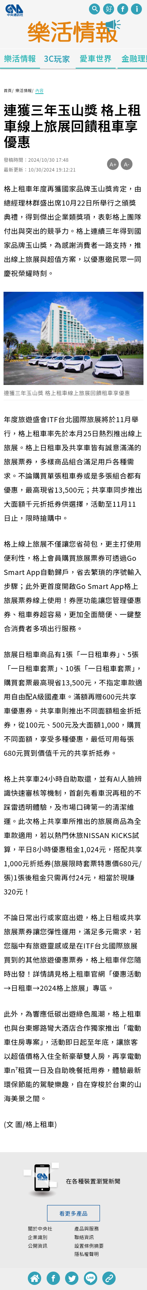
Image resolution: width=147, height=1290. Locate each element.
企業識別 (37, 1237)
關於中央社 (40, 1228)
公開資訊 (37, 1246)
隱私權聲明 (86, 1254)
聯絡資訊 (84, 1237)
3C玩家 (57, 58)
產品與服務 (86, 1228)
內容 (39, 90)
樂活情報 (20, 58)
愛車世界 (96, 58)
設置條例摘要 (89, 1246)
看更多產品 (73, 1213)
